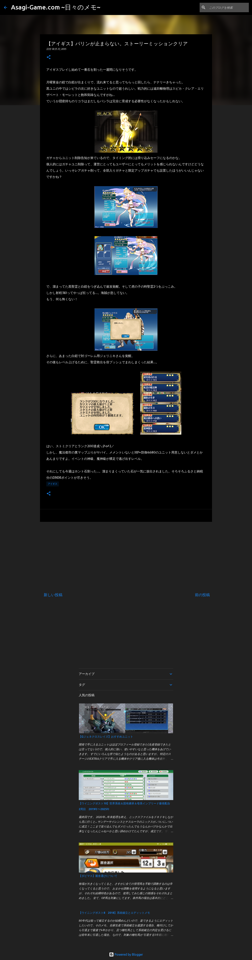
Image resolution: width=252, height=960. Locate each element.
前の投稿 (202, 595)
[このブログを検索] (228, 7)
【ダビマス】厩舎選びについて (98, 875)
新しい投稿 (53, 595)
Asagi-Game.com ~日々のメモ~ (55, 7)
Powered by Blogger (126, 954)
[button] (48, 57)
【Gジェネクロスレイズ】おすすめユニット (106, 736)
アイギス (52, 483)
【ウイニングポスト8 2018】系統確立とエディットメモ (114, 912)
